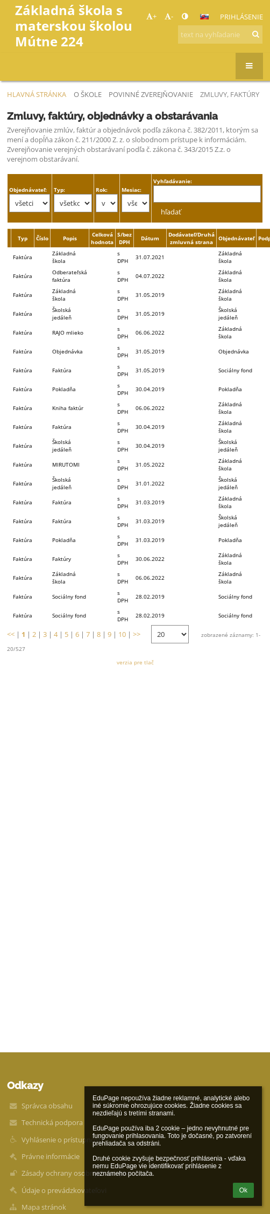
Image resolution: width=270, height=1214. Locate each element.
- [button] (169, 16)
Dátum (150, 238)
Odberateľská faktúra (69, 275)
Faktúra (62, 370)
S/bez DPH (124, 238)
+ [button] (151, 16)
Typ (22, 238)
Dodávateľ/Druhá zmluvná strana (191, 238)
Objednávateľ (236, 238)
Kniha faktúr (67, 408)
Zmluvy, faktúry (229, 94)
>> (136, 634)
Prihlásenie (241, 17)
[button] (204, 16)
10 (122, 634)
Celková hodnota (102, 238)
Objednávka (67, 351)
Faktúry (61, 559)
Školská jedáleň (62, 313)
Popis (70, 238)
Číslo (42, 238)
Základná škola (64, 257)
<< (11, 634)
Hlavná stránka (36, 94)
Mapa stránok (44, 1207)
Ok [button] (243, 1190)
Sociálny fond (69, 596)
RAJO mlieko (67, 332)
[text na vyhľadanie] (219, 34)
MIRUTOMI (66, 464)
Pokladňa (64, 389)
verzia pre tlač (135, 662)
